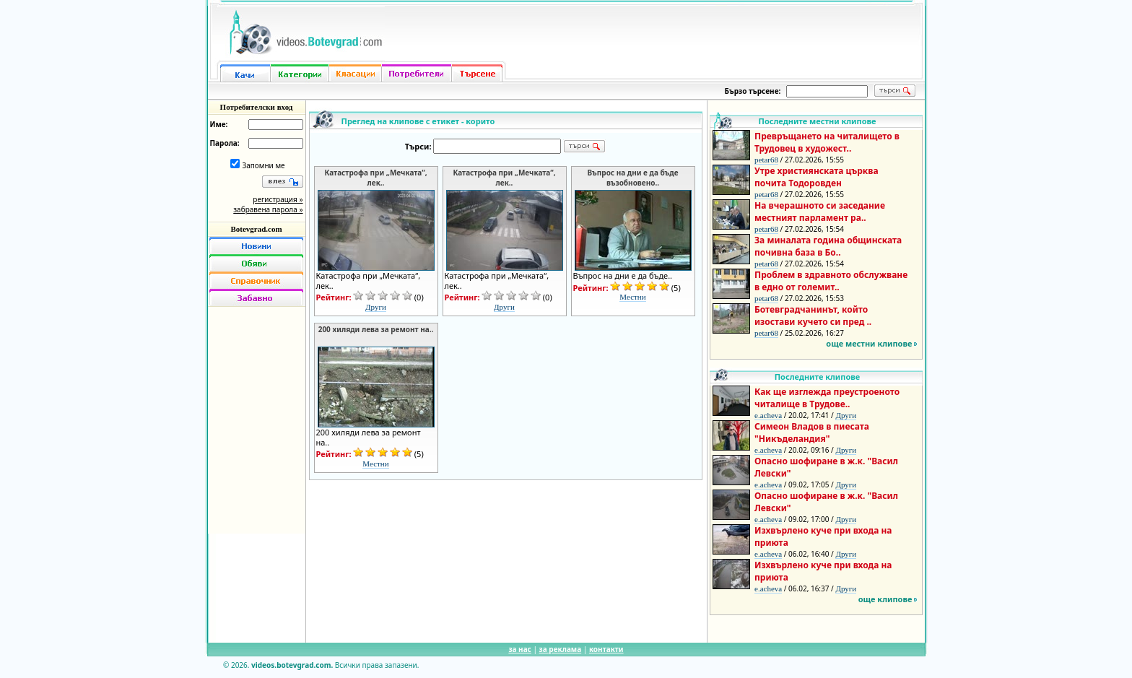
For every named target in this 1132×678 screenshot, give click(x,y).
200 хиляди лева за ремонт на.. (376, 329)
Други (375, 307)
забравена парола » (267, 209)
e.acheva (768, 415)
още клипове (885, 599)
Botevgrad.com (256, 229)
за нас (519, 649)
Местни (632, 296)
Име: (219, 124)
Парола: (225, 143)
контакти (606, 649)
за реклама (560, 649)
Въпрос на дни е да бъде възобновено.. (632, 178)
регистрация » (277, 199)
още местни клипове (869, 343)
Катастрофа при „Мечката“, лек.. (375, 178)
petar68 (766, 159)
